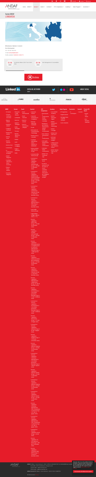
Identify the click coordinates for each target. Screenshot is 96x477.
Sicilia (16, 153)
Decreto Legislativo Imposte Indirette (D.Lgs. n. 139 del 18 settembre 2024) (35, 347)
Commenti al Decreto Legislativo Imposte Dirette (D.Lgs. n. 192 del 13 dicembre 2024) (35, 396)
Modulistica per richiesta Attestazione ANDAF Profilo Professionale (45, 127)
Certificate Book (44, 160)
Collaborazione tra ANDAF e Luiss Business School (54, 145)
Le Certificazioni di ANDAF (9, 152)
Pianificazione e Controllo (34, 136)
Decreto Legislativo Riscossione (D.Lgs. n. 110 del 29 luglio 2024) (35, 318)
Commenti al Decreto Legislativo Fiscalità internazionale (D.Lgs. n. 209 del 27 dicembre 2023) (35, 164)
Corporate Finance (33, 112)
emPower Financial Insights (53, 138)
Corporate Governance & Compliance (34, 117)
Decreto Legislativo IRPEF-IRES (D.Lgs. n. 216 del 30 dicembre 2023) (35, 223)
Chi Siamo (8, 112)
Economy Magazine (8, 173)
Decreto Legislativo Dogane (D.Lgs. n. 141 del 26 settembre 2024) (35, 337)
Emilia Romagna (17, 127)
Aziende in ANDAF (8, 125)
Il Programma (64, 112)
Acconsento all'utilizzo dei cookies (83, 471)
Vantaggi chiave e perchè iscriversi (64, 118)
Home (24, 7)
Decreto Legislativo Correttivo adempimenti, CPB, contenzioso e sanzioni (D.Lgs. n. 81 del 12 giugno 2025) (35, 408)
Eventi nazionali (24, 116)
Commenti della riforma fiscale (35, 154)
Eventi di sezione (24, 120)
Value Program (63, 109)
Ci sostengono (73, 112)
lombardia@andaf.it (13, 52)
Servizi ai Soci (9, 145)
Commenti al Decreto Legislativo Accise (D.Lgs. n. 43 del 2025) (35, 432)
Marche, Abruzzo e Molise (17, 135)
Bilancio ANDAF (8, 120)
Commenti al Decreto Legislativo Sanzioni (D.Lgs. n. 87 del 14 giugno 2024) (35, 328)
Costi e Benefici (64, 123)
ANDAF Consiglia (53, 129)
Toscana (17, 131)
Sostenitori (72, 109)
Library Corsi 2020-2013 (54, 133)
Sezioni (15, 109)
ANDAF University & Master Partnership (54, 124)
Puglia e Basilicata (17, 149)
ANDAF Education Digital (53, 117)
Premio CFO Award (86, 110)
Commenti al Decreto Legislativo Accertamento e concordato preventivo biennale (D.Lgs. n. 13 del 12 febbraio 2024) (35, 307)
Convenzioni (9, 147)
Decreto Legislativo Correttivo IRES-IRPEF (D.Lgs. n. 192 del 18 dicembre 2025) (35, 452)
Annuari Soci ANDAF (9, 133)
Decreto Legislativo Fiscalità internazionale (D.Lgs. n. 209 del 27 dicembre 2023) (35, 234)
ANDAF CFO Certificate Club (45, 155)
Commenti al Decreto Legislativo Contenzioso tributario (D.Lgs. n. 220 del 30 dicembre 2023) (35, 190)
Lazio (16, 142)
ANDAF (28, 91)
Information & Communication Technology (35, 131)
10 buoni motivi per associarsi (8, 116)
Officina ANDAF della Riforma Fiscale (35, 150)
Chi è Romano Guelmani (87, 120)
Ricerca (88, 1)
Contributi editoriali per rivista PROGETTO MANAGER (34, 143)
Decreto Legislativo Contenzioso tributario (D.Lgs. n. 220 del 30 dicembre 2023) (35, 271)
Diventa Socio (8, 137)
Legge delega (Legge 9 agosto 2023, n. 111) (35, 215)
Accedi (81, 1)
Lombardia (17, 117)
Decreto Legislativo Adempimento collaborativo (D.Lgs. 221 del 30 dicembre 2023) (35, 281)
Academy (52, 109)
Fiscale (32, 127)
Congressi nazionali (8, 129)
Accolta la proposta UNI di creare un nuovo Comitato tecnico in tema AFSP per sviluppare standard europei (45, 170)
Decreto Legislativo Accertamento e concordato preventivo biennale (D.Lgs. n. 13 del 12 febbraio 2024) (35, 293)
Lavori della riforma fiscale (34, 210)
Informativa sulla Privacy (81, 467)
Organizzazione (64, 114)
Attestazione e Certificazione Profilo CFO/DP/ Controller (45, 117)
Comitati (32, 109)
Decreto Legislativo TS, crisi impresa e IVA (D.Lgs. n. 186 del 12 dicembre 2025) (35, 441)
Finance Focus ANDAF (8, 169)
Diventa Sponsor (8, 141)
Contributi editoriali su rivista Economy (9, 162)
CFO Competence (44, 110)
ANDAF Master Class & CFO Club (54, 151)
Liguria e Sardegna (17, 123)
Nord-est (17, 120)
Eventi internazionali (25, 112)
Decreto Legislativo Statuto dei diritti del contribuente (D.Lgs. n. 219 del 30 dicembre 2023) (35, 260)
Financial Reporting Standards (33, 123)
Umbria (16, 139)
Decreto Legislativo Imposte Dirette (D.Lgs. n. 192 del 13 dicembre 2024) (35, 373)
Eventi (22, 109)
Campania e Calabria (17, 145)
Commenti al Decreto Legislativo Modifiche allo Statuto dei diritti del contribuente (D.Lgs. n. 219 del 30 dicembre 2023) (35, 177)
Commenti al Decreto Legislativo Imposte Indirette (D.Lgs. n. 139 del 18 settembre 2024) (35, 384)
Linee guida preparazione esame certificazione (45, 143)
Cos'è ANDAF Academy (54, 112)
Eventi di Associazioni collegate (25, 126)
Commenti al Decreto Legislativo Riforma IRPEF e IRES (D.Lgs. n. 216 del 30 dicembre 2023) (35, 202)
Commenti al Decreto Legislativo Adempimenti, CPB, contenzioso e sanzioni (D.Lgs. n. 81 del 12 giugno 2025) (35, 422)
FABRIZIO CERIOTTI (18, 55)
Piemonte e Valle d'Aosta (17, 113)
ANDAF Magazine (8, 156)
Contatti (73, 1)
